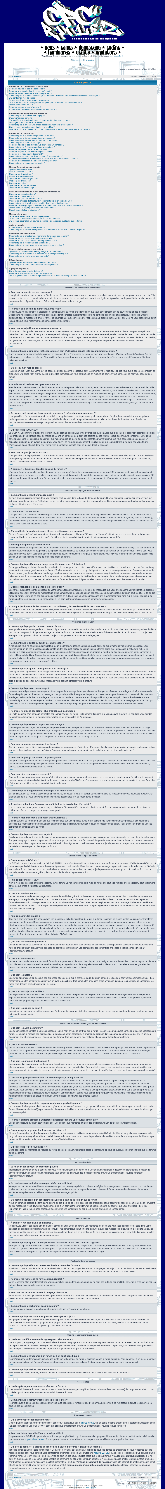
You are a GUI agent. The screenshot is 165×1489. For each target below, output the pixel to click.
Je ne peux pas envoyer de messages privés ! (29, 216)
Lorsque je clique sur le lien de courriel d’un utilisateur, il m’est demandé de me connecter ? (49, 129)
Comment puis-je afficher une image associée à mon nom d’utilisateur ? (41, 125)
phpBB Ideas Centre (34, 1439)
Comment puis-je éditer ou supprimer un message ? (32, 138)
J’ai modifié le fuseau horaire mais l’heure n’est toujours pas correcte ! (40, 120)
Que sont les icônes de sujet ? (22, 188)
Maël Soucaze (90, 1487)
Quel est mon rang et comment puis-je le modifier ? (32, 127)
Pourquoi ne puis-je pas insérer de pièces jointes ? (31, 152)
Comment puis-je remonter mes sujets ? (27, 163)
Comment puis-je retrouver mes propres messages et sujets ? (36, 245)
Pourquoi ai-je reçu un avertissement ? (26, 154)
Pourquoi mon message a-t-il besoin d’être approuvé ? (33, 161)
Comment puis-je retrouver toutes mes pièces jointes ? (33, 265)
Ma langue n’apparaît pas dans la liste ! (26, 122)
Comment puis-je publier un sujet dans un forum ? (31, 136)
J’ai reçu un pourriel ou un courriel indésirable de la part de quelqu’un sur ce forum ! (46, 221)
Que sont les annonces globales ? (24, 178)
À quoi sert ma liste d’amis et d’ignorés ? (27, 227)
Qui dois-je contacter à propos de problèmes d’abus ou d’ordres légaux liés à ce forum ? (48, 275)
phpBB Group (87, 1422)
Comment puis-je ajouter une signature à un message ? (34, 140)
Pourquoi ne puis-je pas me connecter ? (27, 89)
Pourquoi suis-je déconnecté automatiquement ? (30, 93)
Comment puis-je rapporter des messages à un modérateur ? (36, 156)
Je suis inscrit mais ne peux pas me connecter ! (30, 100)
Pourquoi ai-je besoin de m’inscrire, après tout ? (30, 91)
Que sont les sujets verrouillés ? (23, 185)
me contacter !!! (117, 56)
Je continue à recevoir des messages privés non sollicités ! (35, 218)
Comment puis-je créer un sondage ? (25, 142)
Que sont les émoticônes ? (21, 174)
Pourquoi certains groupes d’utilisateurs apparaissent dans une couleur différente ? (46, 205)
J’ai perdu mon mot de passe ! (22, 98)
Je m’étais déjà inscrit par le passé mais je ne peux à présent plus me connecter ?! (45, 102)
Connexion (76, 60)
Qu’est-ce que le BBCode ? (21, 169)
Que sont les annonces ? (20, 181)
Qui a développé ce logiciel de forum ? (26, 271)
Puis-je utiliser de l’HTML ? (21, 172)
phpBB (74, 1486)
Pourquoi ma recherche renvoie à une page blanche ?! (33, 240)
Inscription (88, 60)
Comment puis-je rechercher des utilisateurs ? (29, 243)
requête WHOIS (101, 1452)
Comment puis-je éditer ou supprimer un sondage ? (32, 147)
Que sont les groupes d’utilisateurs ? (25, 198)
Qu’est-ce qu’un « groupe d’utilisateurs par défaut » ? (32, 208)
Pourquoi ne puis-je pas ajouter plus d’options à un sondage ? (36, 145)
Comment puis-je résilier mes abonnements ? (29, 256)
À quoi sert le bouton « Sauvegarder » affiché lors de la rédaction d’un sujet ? (43, 158)
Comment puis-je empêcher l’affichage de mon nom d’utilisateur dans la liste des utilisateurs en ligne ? (54, 95)
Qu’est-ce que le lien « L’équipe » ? (24, 210)
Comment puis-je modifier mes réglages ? (27, 116)
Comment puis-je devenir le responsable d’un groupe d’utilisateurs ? (39, 203)
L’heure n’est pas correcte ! (21, 118)
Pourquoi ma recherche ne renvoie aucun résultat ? (32, 238)
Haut (11, 304)
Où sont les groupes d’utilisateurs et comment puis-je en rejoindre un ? (40, 201)
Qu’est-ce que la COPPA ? (21, 105)
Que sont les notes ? (18, 183)
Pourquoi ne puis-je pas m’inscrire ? (25, 107)
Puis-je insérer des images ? (21, 176)
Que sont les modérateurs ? (21, 196)
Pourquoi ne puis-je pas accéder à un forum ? (29, 149)
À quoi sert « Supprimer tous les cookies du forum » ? (33, 109)
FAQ (83, 65)
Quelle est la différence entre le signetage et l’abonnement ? (36, 251)
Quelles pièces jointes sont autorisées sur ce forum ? (32, 262)
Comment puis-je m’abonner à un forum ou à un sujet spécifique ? (38, 254)
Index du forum (15, 77)
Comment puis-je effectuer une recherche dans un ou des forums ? (39, 236)
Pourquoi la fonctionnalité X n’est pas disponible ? (31, 273)
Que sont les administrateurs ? (22, 194)
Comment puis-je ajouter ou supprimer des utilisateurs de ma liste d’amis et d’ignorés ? (47, 229)
